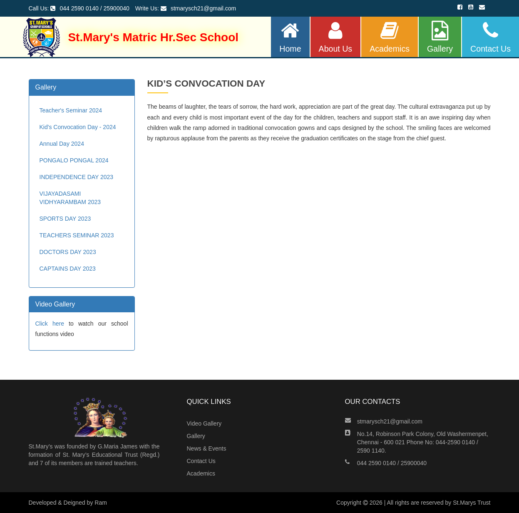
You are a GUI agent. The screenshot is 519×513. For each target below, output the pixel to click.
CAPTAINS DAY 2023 (68, 268)
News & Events (206, 448)
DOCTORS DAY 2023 (68, 252)
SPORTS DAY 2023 (65, 218)
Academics (390, 37)
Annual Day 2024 (62, 143)
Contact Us (490, 37)
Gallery (440, 37)
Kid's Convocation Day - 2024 (78, 127)
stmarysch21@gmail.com (389, 421)
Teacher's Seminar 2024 (71, 110)
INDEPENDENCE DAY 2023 (77, 177)
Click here (50, 323)
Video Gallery (204, 423)
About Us (336, 37)
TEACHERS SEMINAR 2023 (77, 235)
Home (290, 37)
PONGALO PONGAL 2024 (74, 160)
